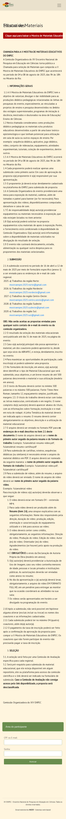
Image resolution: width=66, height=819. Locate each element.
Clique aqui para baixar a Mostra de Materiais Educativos (34, 35)
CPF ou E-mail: (10, 737)
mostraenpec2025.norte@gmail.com (27, 284)
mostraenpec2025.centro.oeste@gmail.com (31, 299)
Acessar (33, 761)
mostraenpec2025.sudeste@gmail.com (29, 307)
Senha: (7, 749)
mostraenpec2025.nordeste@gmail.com (29, 292)
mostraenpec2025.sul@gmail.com (26, 315)
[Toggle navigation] (59, 5)
